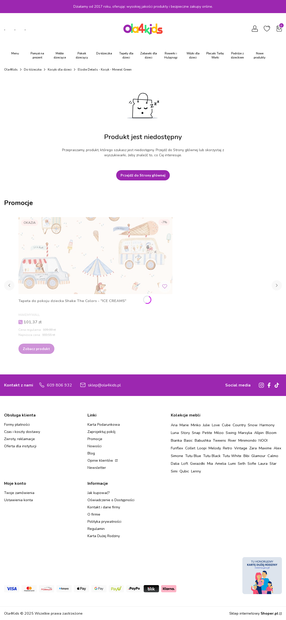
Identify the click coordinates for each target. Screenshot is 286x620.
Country (239, 425)
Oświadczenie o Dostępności (110, 500)
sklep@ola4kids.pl (104, 385)
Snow (253, 425)
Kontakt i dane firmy (103, 507)
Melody (215, 448)
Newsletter (96, 467)
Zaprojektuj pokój (101, 431)
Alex (277, 448)
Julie (206, 425)
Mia (210, 463)
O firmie (93, 514)
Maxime (265, 448)
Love (216, 425)
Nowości (94, 446)
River (232, 440)
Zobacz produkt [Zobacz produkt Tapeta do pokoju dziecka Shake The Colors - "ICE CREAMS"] (36, 348)
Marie (184, 425)
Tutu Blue (193, 455)
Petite (207, 432)
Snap (196, 432)
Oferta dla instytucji (20, 446)
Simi (174, 471)
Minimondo (247, 440)
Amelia (220, 463)
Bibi (246, 455)
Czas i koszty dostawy (22, 431)
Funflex (177, 448)
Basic (188, 440)
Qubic (184, 471)
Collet (190, 448)
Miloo (219, 432)
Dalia (175, 463)
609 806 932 (59, 385)
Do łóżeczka (33, 69)
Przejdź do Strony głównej (143, 175)
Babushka (203, 440)
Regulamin (96, 528)
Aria (174, 425)
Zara (253, 448)
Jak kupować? (98, 492)
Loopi (201, 448)
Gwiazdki (197, 463)
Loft (184, 463)
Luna (175, 432)
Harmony (267, 425)
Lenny (196, 471)
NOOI (263, 440)
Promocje (94, 439)
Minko (196, 425)
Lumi (232, 463)
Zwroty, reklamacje (19, 439)
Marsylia (245, 432)
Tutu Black (212, 455)
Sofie (252, 463)
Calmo (273, 455)
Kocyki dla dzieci (60, 69)
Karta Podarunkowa (103, 424)
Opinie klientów (100, 460)
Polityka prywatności (104, 521)
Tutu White (232, 455)
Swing (231, 432)
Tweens (219, 440)
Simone (177, 455)
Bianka (176, 440)
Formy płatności (17, 424)
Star (273, 463)
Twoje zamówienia (19, 492)
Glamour (258, 455)
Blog (91, 453)
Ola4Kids (11, 69)
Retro (227, 448)
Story (185, 432)
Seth (241, 463)
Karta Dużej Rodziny (103, 536)
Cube (226, 425)
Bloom (271, 432)
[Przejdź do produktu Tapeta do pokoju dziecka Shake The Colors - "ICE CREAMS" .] (95, 255)
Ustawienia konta (18, 500)
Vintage (240, 448)
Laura (263, 463)
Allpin (259, 432)
